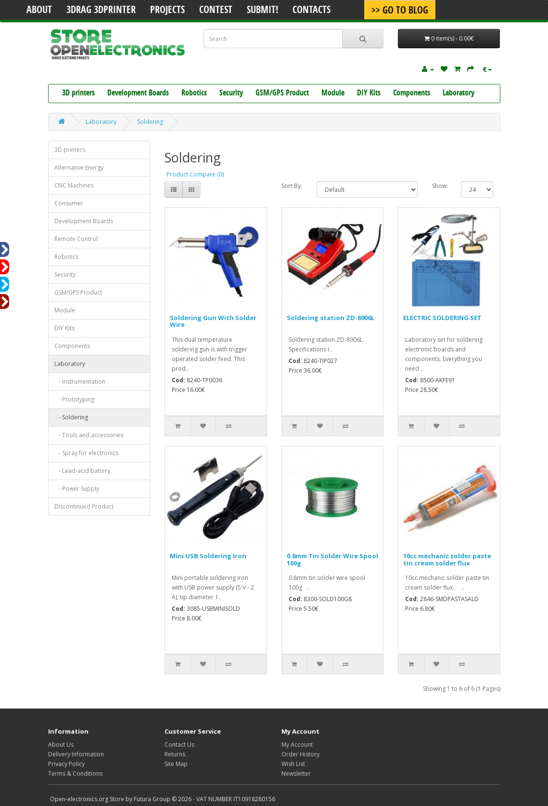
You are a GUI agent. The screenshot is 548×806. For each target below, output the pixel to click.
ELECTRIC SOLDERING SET (442, 317)
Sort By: (291, 186)
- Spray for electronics (86, 453)
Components (411, 93)
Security (231, 93)
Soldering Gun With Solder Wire (213, 321)
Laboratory (458, 93)
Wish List (293, 764)
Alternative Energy (78, 167)
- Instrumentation (79, 381)
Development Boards (138, 93)
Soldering (150, 122)
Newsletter (296, 773)
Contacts (312, 10)
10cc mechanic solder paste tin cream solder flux (447, 559)
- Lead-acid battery (82, 471)
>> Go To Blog (399, 11)
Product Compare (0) (195, 174)
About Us (61, 744)
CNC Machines (73, 185)
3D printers (78, 93)
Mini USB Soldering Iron (208, 555)
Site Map (176, 764)
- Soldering (71, 417)
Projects (167, 10)
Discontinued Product (84, 506)
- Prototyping (74, 399)
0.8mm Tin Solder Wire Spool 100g (332, 559)
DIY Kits (369, 93)
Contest (215, 10)
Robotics (194, 93)
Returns (175, 754)
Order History (300, 754)
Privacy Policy (66, 764)
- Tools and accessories (88, 435)
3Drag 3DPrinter (101, 10)
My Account (297, 744)
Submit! (262, 10)
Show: (439, 186)
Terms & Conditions (75, 773)
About (39, 10)
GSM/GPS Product (282, 93)
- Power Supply (76, 488)
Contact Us (179, 744)
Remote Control (76, 239)
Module (332, 93)
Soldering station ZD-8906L (330, 317)
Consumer (68, 203)
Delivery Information (76, 754)
